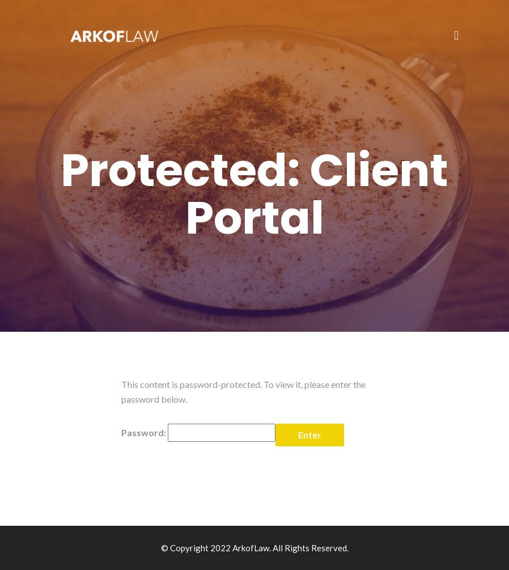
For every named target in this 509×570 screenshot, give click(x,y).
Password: (198, 433)
